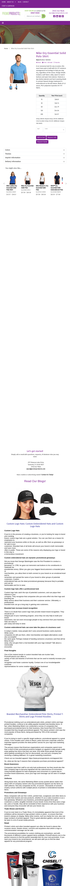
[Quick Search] (33, 16)
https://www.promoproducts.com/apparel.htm (45, 519)
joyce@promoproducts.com (58, 13)
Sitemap (35, 841)
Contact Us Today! (47, 235)
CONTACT (26, 2)
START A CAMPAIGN (8, 6)
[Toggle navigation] (3, 23)
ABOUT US (10, 2)
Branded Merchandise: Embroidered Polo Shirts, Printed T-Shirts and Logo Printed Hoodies (35, 475)
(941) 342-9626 (58, 11)
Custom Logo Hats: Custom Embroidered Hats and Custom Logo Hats (35, 285)
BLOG (19, 2)
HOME (4, 2)
